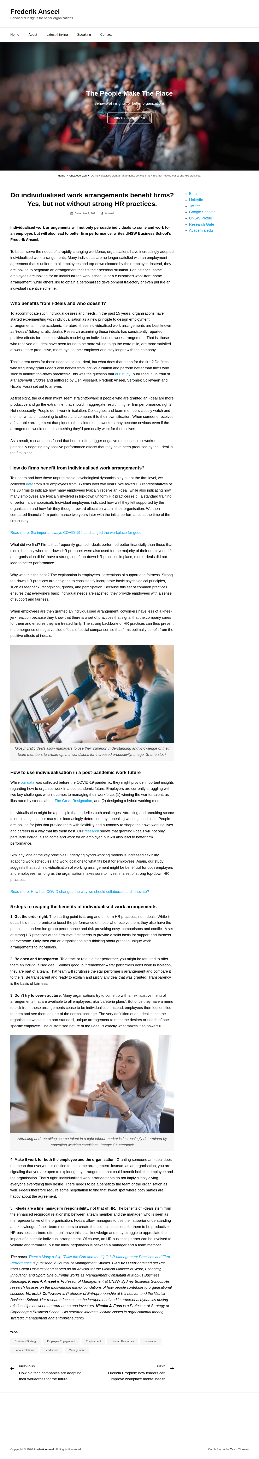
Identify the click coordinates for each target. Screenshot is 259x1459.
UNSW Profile (200, 218)
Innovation (151, 1341)
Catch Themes (239, 1449)
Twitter (194, 206)
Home (14, 34)
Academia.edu (201, 230)
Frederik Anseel (35, 11)
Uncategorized (78, 175)
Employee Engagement (61, 1341)
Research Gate (201, 224)
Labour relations (24, 1350)
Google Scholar (202, 212)
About (33, 34)
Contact (106, 34)
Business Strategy (25, 1341)
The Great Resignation (73, 801)
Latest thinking (57, 34)
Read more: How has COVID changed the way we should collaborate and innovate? (79, 892)
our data (27, 782)
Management (77, 1350)
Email (193, 194)
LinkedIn (196, 200)
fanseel (109, 213)
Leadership (51, 1350)
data (29, 484)
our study (122, 374)
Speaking (84, 34)
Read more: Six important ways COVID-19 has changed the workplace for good (75, 533)
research (91, 831)
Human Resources (123, 1341)
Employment (93, 1341)
